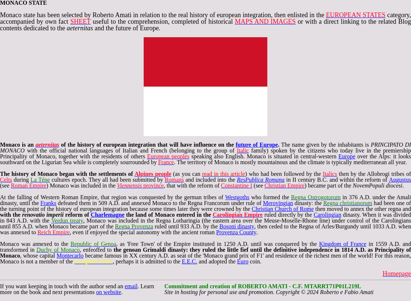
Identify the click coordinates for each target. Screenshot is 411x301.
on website (108, 292)
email (131, 286)
